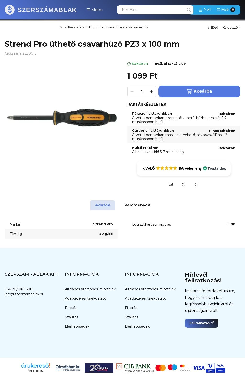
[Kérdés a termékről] (184, 184)
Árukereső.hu (35, 370)
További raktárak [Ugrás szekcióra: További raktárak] (169, 64)
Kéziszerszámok (79, 27)
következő (231, 27)
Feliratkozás (202, 323)
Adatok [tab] (102, 205)
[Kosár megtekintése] (225, 10)
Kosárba (199, 91)
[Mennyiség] (141, 91)
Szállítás (71, 317)
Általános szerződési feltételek (90, 289)
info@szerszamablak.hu (24, 294)
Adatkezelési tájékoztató (85, 298)
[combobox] (155, 10)
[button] (94, 10)
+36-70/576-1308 (19, 289)
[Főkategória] (61, 27)
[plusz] (151, 91)
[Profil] (204, 10)
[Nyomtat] (197, 184)
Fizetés (71, 308)
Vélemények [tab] (137, 205)
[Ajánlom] (171, 184)
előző (213, 27)
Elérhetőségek (77, 326)
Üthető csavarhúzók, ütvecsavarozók (122, 27)
